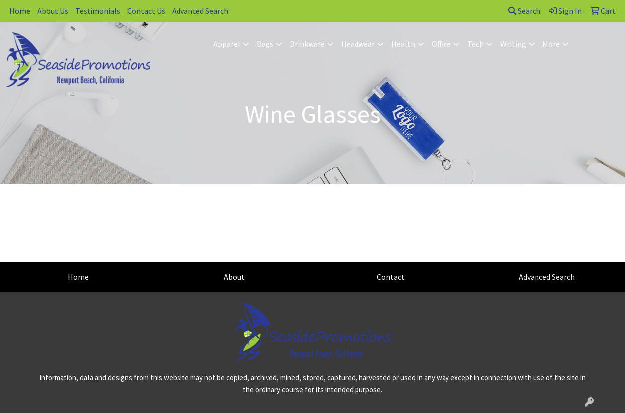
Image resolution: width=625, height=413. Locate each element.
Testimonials (97, 11)
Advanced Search (200, 11)
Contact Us (146, 11)
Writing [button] (513, 44)
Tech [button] (475, 44)
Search (524, 11)
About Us (52, 11)
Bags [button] (265, 44)
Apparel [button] (226, 44)
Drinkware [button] (307, 44)
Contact (391, 277)
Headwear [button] (358, 44)
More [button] (551, 44)
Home (19, 11)
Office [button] (441, 44)
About (234, 277)
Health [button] (403, 44)
